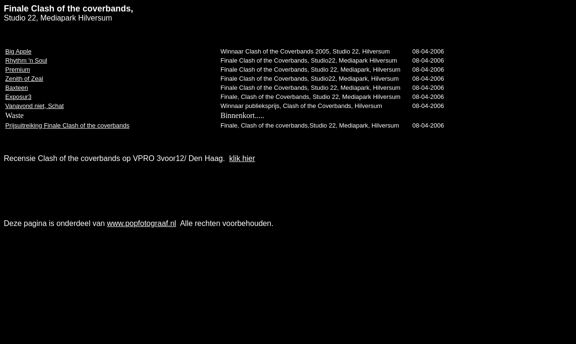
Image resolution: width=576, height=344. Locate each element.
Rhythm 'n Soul (26, 60)
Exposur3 (18, 96)
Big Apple (18, 51)
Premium (17, 69)
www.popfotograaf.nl (141, 223)
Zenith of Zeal (24, 78)
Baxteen (16, 87)
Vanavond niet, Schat (34, 105)
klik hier (242, 158)
